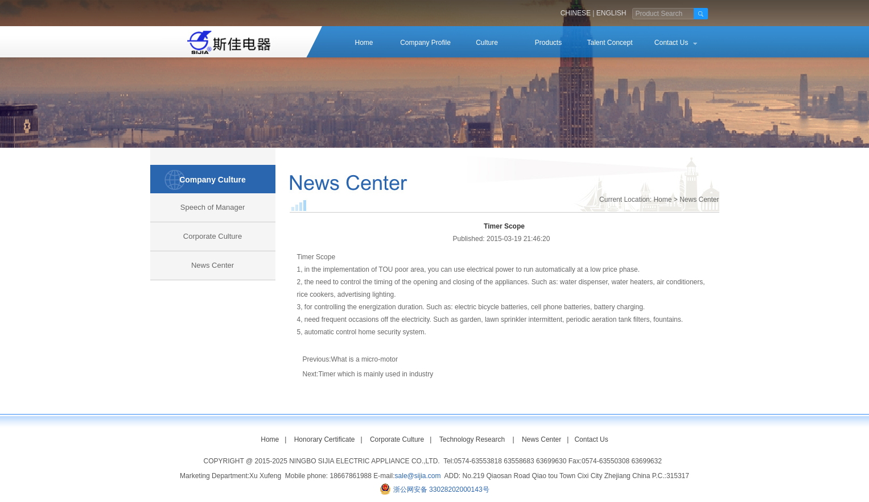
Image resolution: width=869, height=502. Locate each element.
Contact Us (671, 43)
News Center (212, 265)
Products (548, 43)
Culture (487, 43)
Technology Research (472, 439)
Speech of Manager (212, 207)
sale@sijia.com (418, 476)
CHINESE (576, 13)
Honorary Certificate (324, 439)
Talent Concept (609, 43)
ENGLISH (611, 13)
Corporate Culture (212, 236)
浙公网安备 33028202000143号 (441, 489)
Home (364, 43)
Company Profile (425, 43)
